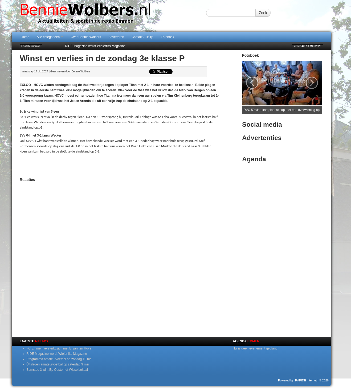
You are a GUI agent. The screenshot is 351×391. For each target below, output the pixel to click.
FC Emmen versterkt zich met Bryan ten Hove (58, 348)
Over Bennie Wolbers (86, 37)
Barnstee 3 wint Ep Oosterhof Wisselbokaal (57, 370)
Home (25, 37)
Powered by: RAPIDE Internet (297, 380)
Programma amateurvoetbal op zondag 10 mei (59, 359)
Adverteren (116, 37)
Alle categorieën (50, 37)
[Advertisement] (121, 165)
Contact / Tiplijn (142, 37)
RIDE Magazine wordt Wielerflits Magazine (95, 46)
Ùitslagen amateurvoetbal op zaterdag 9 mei (57, 364)
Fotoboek (167, 37)
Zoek (263, 13)
